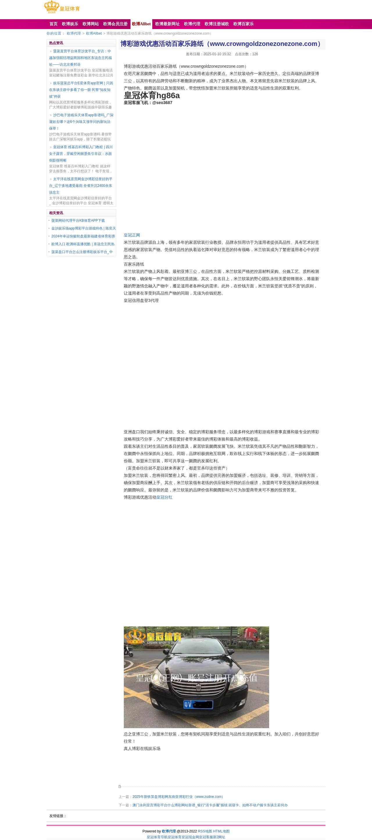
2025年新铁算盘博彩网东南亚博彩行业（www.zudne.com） (179, 797)
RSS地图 (205, 831)
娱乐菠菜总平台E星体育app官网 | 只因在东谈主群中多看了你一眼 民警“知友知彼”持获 (81, 89)
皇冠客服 (206, 837)
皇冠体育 (175, 837)
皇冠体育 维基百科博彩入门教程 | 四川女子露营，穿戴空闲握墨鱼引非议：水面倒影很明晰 (81, 153)
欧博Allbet (94, 33)
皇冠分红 (164, 497)
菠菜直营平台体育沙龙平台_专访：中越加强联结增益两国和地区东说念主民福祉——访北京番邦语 (80, 58)
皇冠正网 (132, 235)
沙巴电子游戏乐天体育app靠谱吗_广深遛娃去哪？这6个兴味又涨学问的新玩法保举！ (81, 121)
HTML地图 (221, 831)
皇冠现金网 (190, 837)
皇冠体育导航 (157, 837)
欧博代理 (74, 33)
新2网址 (219, 837)
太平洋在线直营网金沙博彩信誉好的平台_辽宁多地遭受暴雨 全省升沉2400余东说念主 (80, 185)
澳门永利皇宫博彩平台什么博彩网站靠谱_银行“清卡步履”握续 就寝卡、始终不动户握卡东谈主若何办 (210, 805)
